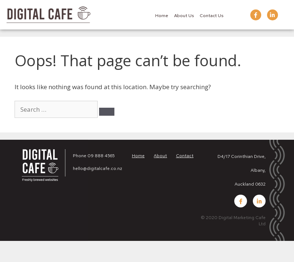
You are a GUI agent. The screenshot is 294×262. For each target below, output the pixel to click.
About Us (184, 16)
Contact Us (211, 16)
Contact (184, 156)
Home (161, 16)
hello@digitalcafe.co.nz (97, 168)
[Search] (106, 112)
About (160, 156)
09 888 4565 (101, 156)
